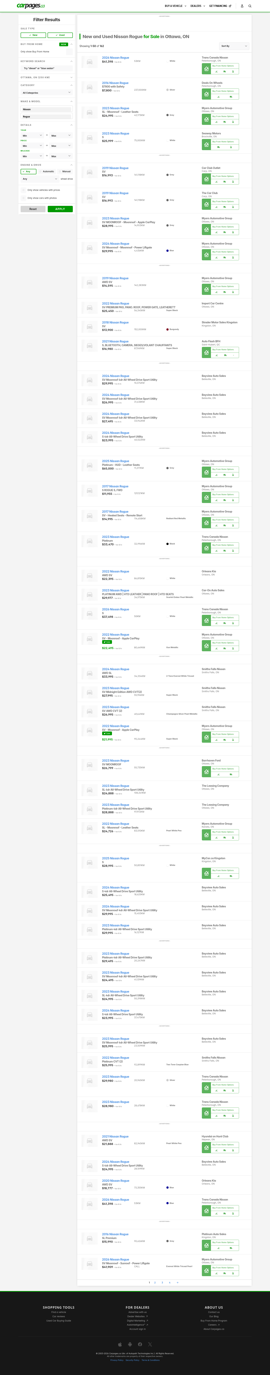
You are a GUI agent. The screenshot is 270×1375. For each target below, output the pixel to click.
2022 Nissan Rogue (115, 303)
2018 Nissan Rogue (115, 322)
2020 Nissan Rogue (115, 1180)
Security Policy (132, 1360)
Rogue (46, 116)
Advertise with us (138, 1312)
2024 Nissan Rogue (115, 243)
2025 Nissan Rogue (115, 461)
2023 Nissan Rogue (115, 108)
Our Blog (213, 1316)
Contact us (214, 1312)
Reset (33, 209)
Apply (60, 209)
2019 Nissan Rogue (115, 168)
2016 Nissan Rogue (115, 83)
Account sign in (137, 1329)
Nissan (46, 109)
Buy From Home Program (214, 1320)
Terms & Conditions (150, 1360)
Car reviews (58, 1316)
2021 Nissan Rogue (115, 341)
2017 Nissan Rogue (115, 486)
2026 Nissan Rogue (115, 57)
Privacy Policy (116, 1360)
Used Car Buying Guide (58, 1320)
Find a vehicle (58, 1312)
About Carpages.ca (214, 1329)
